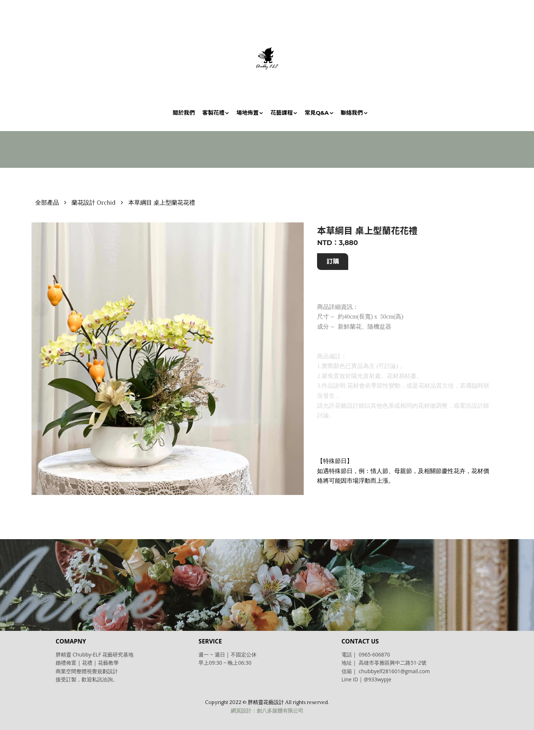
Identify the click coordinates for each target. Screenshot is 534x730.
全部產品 (47, 202)
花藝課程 (281, 112)
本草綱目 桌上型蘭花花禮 (161, 202)
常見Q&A (316, 112)
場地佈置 (247, 112)
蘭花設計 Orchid (94, 202)
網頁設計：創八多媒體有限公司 (267, 711)
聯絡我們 (352, 112)
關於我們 (183, 112)
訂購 (332, 261)
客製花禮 (213, 112)
